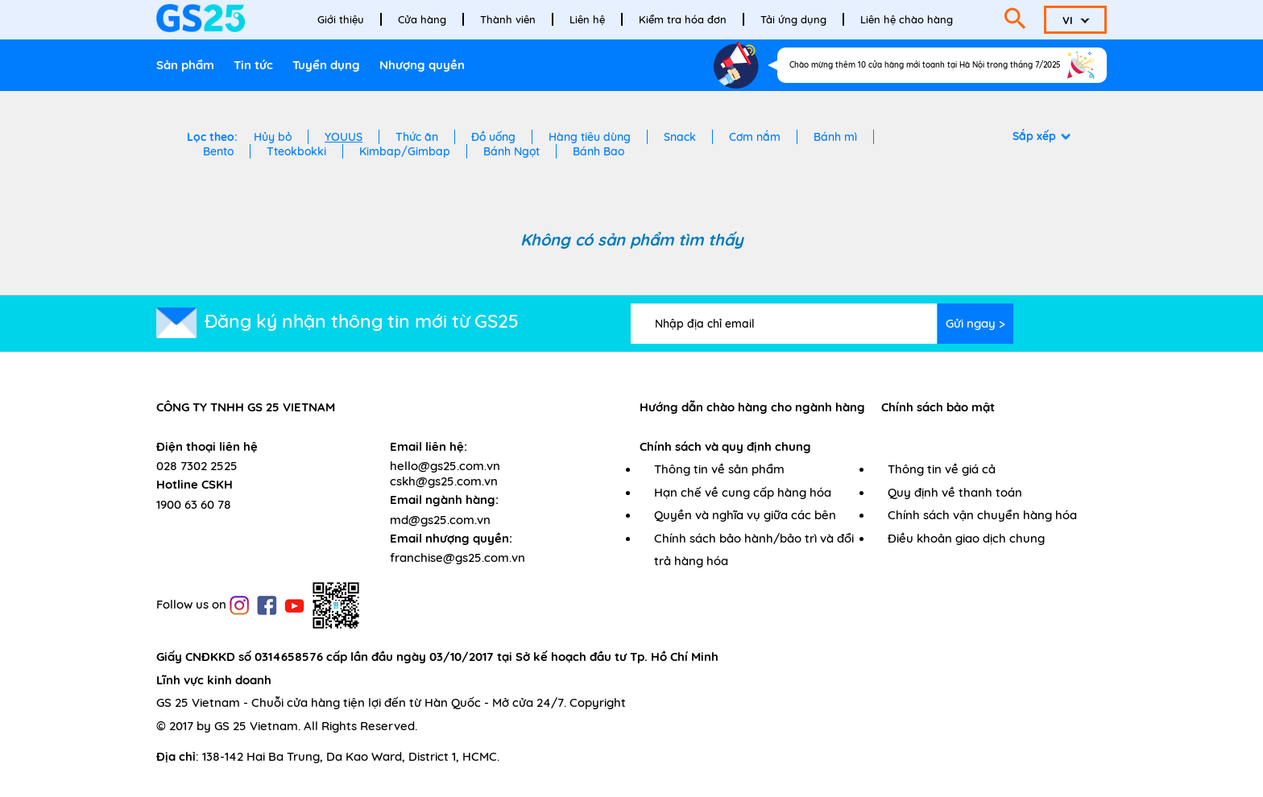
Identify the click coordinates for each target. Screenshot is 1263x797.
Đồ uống (493, 137)
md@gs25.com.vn (440, 519)
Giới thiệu (340, 19)
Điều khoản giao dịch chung (966, 538)
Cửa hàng (422, 19)
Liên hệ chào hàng (906, 19)
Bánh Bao (598, 151)
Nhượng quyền (422, 64)
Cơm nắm (755, 137)
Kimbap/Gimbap (404, 151)
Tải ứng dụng (793, 19)
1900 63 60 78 (193, 504)
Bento (218, 151)
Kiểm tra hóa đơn (683, 19)
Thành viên (508, 19)
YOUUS (343, 137)
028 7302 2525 (197, 465)
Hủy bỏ (273, 137)
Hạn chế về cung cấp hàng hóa (742, 492)
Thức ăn (416, 137)
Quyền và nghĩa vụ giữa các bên (745, 514)
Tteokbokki (296, 151)
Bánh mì (835, 137)
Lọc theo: (212, 137)
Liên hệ (587, 19)
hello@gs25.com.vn (445, 465)
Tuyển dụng (326, 64)
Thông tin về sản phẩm (719, 469)
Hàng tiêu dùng (590, 137)
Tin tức (253, 64)
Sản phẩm (185, 64)
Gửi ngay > (975, 323)
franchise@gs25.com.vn (457, 557)
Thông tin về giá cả (942, 469)
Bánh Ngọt (511, 151)
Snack (680, 137)
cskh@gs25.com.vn (444, 481)
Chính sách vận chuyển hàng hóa (982, 514)
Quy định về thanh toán (955, 492)
